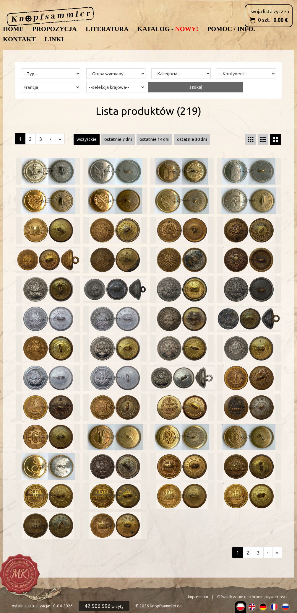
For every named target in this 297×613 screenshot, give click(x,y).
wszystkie (87, 139)
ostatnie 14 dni (154, 139)
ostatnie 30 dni (192, 139)
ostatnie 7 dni (118, 139)
